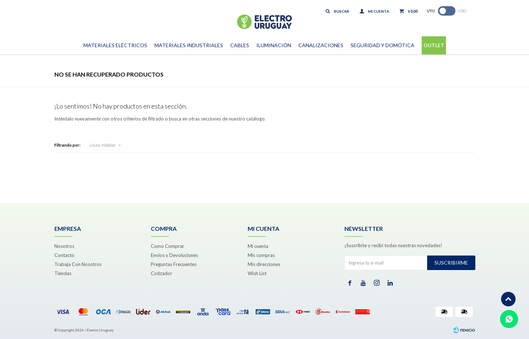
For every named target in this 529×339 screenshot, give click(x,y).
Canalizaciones (320, 45)
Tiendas (62, 273)
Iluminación (273, 45)
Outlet (433, 45)
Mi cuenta (258, 246)
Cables (239, 45)
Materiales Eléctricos (115, 45)
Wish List (257, 273)
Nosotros (64, 246)
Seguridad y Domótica (382, 45)
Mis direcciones (264, 264)
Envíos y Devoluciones (174, 255)
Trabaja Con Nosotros (78, 264)
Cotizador (161, 273)
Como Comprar (167, 246)
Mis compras (261, 255)
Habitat (102, 145)
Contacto (64, 255)
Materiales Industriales (188, 45)
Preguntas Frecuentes (174, 264)
